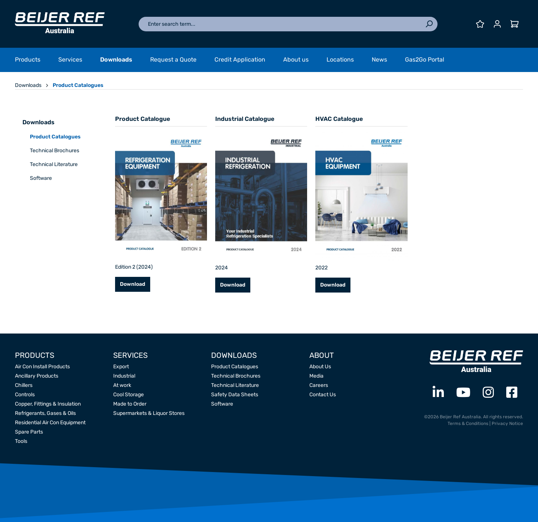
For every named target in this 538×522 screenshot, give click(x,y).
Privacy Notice (507, 423)
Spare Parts (29, 432)
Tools (21, 441)
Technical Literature (54, 164)
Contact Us (322, 394)
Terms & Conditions (468, 423)
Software (41, 178)
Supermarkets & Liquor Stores (149, 413)
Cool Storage (128, 394)
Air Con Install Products (42, 366)
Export (121, 366)
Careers (318, 385)
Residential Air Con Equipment (50, 422)
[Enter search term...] (280, 24)
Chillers (24, 385)
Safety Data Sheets (234, 394)
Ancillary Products (36, 376)
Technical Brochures (54, 150)
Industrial (124, 376)
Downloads (38, 122)
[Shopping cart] (514, 24)
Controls (25, 394)
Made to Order (129, 404)
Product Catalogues (55, 137)
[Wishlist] (480, 24)
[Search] (428, 24)
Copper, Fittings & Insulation (48, 404)
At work (122, 385)
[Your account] (497, 24)
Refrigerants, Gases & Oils (45, 413)
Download (132, 284)
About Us (320, 366)
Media (316, 376)
